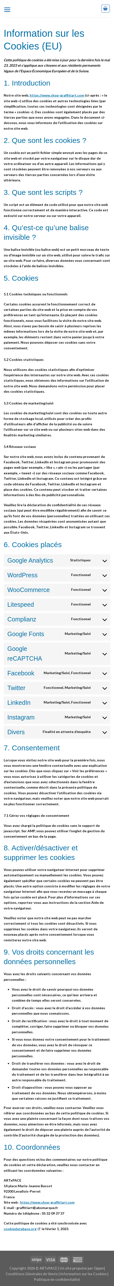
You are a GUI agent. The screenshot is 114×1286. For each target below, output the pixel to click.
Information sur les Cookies (83, 1274)
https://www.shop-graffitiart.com (57, 95)
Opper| (99, 1268)
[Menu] (9, 8)
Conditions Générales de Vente (32, 1274)
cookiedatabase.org (20, 1229)
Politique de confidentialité (57, 1279)
